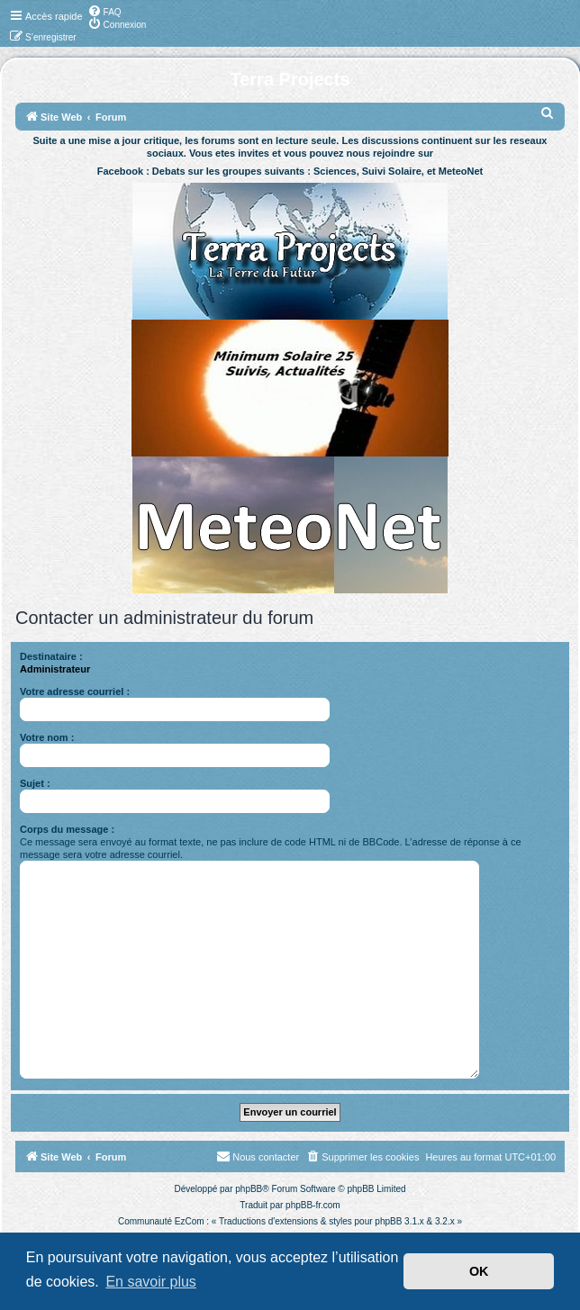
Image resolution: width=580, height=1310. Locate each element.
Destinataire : (51, 656)
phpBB (248, 1189)
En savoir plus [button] (150, 1281)
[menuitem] (104, 11)
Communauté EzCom (161, 1221)
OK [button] (479, 1271)
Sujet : (35, 783)
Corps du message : (67, 829)
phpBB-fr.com (312, 1205)
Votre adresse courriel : (75, 691)
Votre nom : (47, 737)
